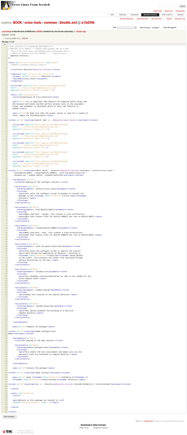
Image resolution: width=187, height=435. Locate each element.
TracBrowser (148, 421)
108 (6, 292)
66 (6, 196)
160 (6, 412)
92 (6, 256)
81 (6, 231)
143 (6, 373)
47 (6, 152)
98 (6, 269)
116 (6, 311)
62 (6, 187)
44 (6, 146)
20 (6, 90)
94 (6, 260)
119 (6, 318)
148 (6, 384)
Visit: (115, 27)
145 (6, 377)
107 (6, 290)
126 (6, 334)
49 (6, 157)
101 (6, 276)
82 (6, 233)
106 (6, 288)
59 (6, 180)
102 (6, 279)
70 (6, 205)
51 (6, 162)
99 (6, 272)
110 (6, 297)
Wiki (112, 15)
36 (6, 127)
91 (6, 253)
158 (6, 407)
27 (6, 106)
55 (6, 171)
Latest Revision (142, 19)
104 (6, 283)
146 (6, 380)
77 (6, 221)
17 (6, 84)
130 (6, 343)
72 (6, 210)
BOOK (17, 23)
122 (6, 325)
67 (6, 198)
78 (6, 224)
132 (6, 348)
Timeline (122, 15)
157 (6, 405)
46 (6, 150)
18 (6, 86)
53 (6, 166)
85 (6, 240)
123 (6, 327)
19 (6, 88)
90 (6, 251)
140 (6, 366)
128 (6, 338)
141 (6, 368)
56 (6, 173)
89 (6, 249)
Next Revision (156, 19)
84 (6, 237)
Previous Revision (127, 19)
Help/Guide (157, 11)
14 (6, 77)
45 (6, 148)
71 (6, 207)
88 (6, 247)
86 (6, 242)
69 (6, 203)
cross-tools (32, 23)
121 (6, 322)
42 (6, 141)
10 (6, 67)
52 (6, 164)
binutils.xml (68, 23)
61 (6, 184)
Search (180, 15)
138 (6, 361)
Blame (169, 19)
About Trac (169, 11)
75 (6, 217)
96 (6, 265)
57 (6, 175)
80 (6, 228)
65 (6, 194)
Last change (6, 32)
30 (6, 113)
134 (6, 352)
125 (6, 331)
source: (6, 23)
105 (6, 286)
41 (6, 139)
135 (6, 354)
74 (6, 214)
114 (6, 306)
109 (6, 295)
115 (6, 309)
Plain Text (83, 428)
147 (6, 382)
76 (6, 219)
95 (6, 263)
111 (6, 299)
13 (6, 74)
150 (6, 389)
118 (6, 316)
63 (6, 189)
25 (6, 102)
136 (6, 357)
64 (6, 191)
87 (6, 244)
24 (6, 100)
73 (6, 212)
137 (6, 359)
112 (6, 302)
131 (6, 345)
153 (6, 396)
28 (6, 109)
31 (6, 116)
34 (6, 123)
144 (6, 375)
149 (6, 387)
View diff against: (174, 28)
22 (6, 95)
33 (6, 120)
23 (6, 97)
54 (6, 169)
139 (6, 364)
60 (6, 182)
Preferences (180, 11)
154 (6, 398)
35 (6, 125)
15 (6, 79)
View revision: (145, 28)
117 (6, 313)
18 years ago (81, 32)
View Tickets (167, 15)
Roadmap (135, 15)
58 (6, 178)
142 (6, 371)
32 (6, 118)
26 (6, 104)
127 (6, 336)
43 (6, 143)
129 (6, 341)
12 (6, 72)
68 (6, 201)
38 (6, 132)
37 (6, 129)
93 (6, 258)
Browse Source (150, 15)
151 (6, 391)
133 (6, 350)
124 (6, 329)
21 (6, 93)
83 (6, 235)
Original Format (100, 428)
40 (6, 136)
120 (6, 320)
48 (6, 155)
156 (6, 403)
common (50, 23)
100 (6, 274)
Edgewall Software (27, 433)
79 (6, 226)
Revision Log (180, 19)
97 (6, 267)
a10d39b (87, 23)
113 (6, 304)
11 (6, 70)
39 (6, 134)
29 (6, 111)
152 (6, 394)
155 (6, 400)
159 (6, 410)
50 (6, 159)
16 (6, 81)
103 (6, 281)
